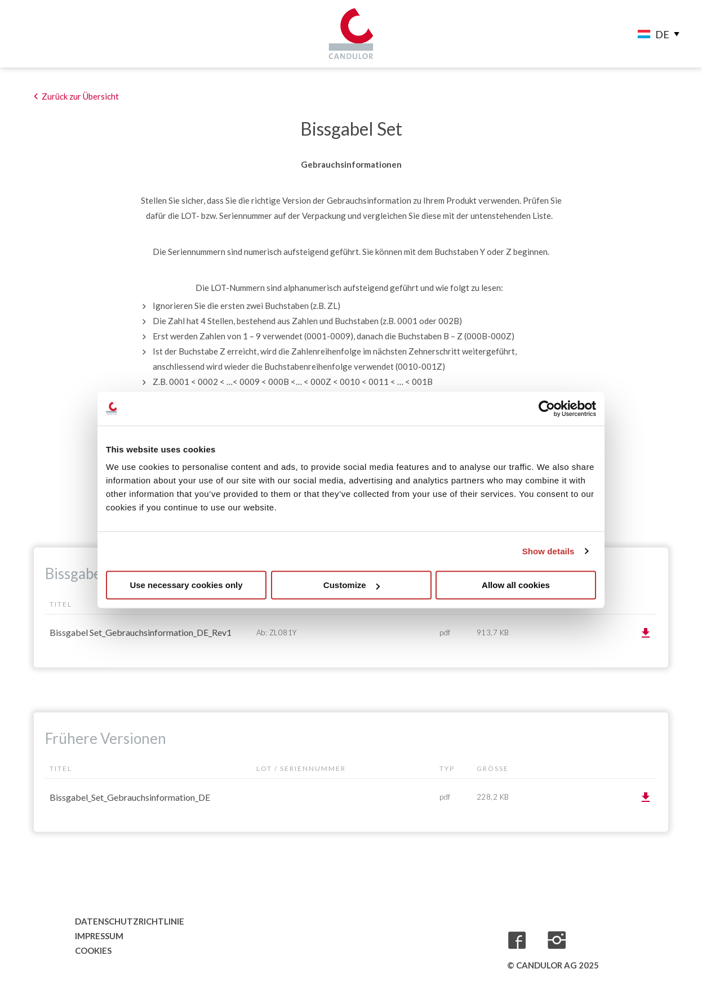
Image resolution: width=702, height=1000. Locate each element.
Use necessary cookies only (186, 585)
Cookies (93, 950)
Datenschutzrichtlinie (125, 921)
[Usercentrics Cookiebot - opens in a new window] (546, 408)
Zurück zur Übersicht (80, 96)
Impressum (99, 936)
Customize (351, 585)
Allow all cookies (516, 585)
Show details (548, 551)
